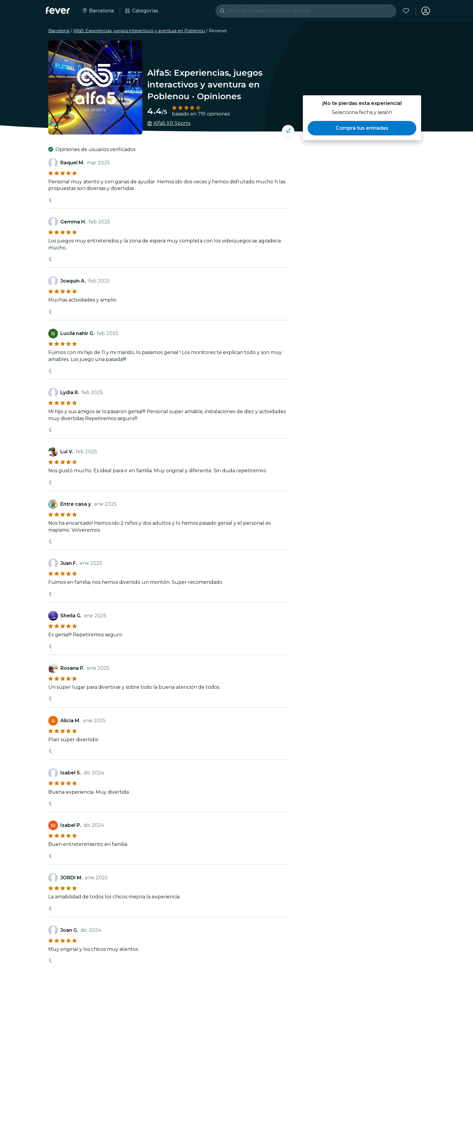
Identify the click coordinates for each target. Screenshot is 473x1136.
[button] (362, 128)
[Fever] (58, 10)
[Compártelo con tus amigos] (288, 131)
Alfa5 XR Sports (171, 123)
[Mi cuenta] (425, 11)
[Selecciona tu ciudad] (98, 11)
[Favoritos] (406, 11)
